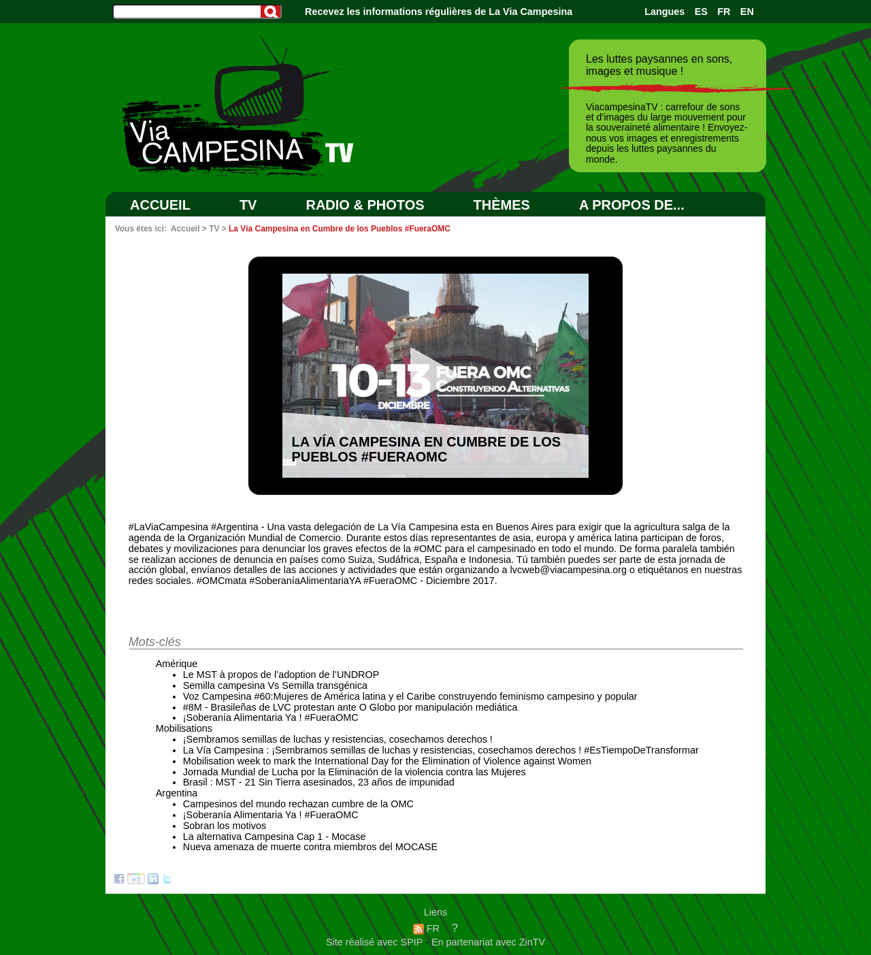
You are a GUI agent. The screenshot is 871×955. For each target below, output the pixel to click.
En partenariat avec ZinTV (488, 942)
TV (248, 204)
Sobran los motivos (224, 825)
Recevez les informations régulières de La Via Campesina (438, 11)
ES (701, 11)
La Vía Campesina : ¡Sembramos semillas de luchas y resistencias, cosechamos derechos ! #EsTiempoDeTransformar (441, 750)
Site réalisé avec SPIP (375, 942)
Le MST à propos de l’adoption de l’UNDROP (281, 674)
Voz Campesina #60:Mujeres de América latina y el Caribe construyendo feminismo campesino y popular (410, 696)
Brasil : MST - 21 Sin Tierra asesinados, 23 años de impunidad (319, 782)
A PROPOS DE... (632, 204)
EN (747, 11)
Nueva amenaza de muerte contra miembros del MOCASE (310, 846)
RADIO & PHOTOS (365, 204)
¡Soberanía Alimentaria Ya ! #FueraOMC (271, 717)
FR (723, 11)
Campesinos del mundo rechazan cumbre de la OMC (298, 803)
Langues (664, 11)
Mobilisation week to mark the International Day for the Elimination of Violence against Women (387, 761)
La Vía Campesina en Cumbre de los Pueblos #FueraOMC (339, 228)
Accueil (160, 204)
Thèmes (502, 204)
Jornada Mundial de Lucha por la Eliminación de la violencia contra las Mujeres (354, 771)
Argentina (177, 793)
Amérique (177, 663)
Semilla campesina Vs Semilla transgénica (275, 685)
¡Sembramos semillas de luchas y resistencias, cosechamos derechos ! (338, 739)
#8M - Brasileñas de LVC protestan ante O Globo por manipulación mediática (350, 707)
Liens (435, 912)
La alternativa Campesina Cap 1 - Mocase (274, 836)
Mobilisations (184, 728)
